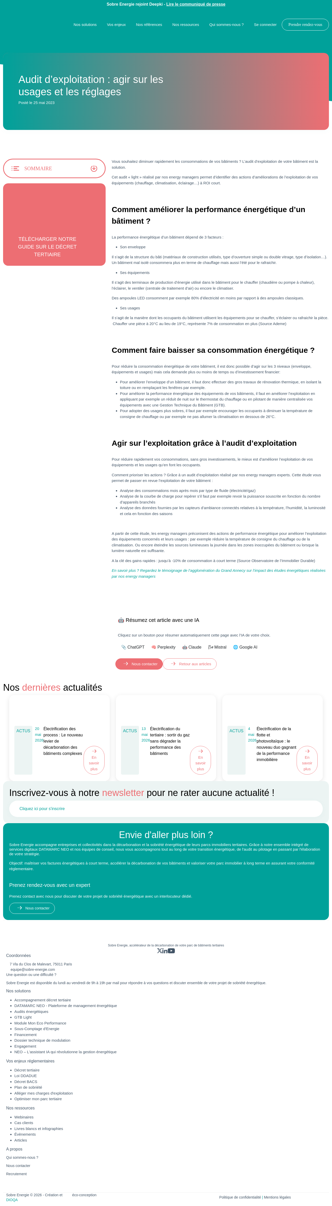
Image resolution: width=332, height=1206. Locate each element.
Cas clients (23, 1122)
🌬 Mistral (217, 647)
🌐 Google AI (245, 647)
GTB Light (23, 1017)
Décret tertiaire (26, 1070)
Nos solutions (85, 24)
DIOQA (12, 1200)
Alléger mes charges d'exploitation (43, 1093)
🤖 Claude (192, 647)
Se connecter (265, 24)
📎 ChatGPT (133, 647)
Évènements (25, 1134)
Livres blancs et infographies (38, 1128)
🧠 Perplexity (163, 647)
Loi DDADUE (25, 1076)
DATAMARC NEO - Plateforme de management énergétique (65, 1005)
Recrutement (16, 1174)
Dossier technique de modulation (42, 1040)
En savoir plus (94, 763)
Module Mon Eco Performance (40, 1023)
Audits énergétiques (31, 1011)
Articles (20, 1140)
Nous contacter (143, 664)
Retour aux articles (194, 664)
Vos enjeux (116, 24)
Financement (25, 1034)
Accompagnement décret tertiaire (42, 1000)
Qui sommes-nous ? (226, 24)
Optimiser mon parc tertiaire (38, 1099)
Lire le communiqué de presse (195, 4)
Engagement (25, 1046)
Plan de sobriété (28, 1087)
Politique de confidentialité (240, 1197)
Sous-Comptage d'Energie (36, 1029)
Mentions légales (277, 1197)
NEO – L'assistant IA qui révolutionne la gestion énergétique (65, 1052)
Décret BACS (25, 1081)
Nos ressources (185, 24)
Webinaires (24, 1117)
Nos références (149, 24)
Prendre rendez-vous (305, 24)
